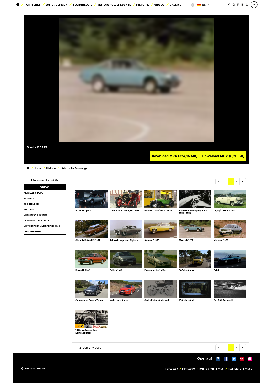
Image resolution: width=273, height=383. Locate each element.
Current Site (52, 180)
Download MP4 (175, 156)
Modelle (29, 198)
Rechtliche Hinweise (240, 369)
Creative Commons (33, 368)
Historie (142, 5)
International (38, 180)
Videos (159, 5)
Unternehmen (56, 5)
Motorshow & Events (114, 5)
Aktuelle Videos (33, 192)
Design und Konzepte (36, 220)
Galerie (175, 5)
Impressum (188, 369)
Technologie (82, 5)
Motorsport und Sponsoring (42, 226)
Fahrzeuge (32, 5)
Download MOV (223, 156)
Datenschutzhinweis (211, 369)
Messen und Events (35, 215)
